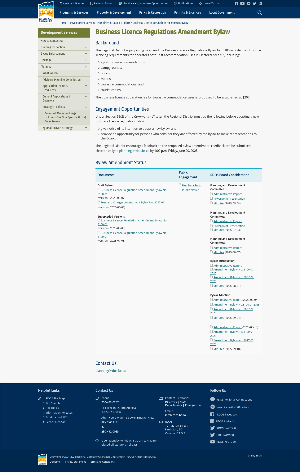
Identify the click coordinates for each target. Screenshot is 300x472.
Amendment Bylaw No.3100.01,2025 (237, 304)
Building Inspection (53, 47)
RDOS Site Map (55, 398)
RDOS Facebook (223, 414)
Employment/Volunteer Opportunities (143, 3)
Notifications (183, 3)
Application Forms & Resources (55, 88)
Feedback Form (191, 185)
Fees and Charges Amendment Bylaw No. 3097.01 (132, 202)
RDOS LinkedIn (222, 421)
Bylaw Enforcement (53, 53)
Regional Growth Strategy (57, 128)
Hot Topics (52, 408)
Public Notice (190, 190)
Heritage (46, 60)
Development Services (82, 23)
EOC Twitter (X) (222, 435)
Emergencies (193, 405)
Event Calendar (55, 422)
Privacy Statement (75, 461)
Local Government (222, 13)
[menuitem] (72, 3)
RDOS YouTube (223, 441)
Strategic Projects (120, 23)
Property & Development (114, 13)
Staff (183, 402)
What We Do (50, 73)
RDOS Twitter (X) (223, 428)
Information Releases (59, 412)
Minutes (219, 203)
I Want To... (207, 3)
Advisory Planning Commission (62, 79)
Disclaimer (55, 461)
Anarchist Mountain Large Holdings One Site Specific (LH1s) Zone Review (65, 117)
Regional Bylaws (101, 3)
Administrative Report (228, 194)
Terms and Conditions (102, 461)
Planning (102, 23)
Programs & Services (74, 13)
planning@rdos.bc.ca (134, 151)
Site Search (53, 403)
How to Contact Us (52, 41)
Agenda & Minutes (72, 3)
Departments (173, 405)
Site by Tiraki (255, 455)
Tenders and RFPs (57, 417)
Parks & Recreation (152, 13)
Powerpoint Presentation (229, 198)
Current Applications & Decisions (57, 98)
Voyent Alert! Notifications (230, 407)
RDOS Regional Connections (231, 399)
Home (63, 23)
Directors (171, 402)
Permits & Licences (187, 13)
